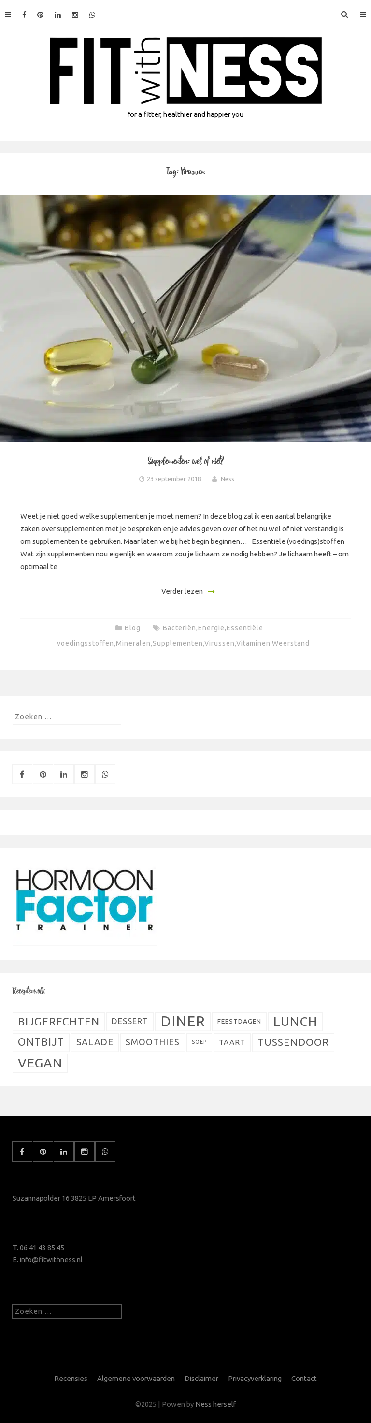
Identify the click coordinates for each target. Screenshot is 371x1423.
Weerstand (291, 643)
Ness (227, 478)
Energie (211, 628)
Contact (304, 1378)
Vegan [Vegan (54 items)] (40, 1062)
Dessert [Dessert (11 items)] (130, 1021)
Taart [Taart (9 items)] (232, 1042)
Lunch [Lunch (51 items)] (295, 1021)
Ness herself (215, 1404)
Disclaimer (201, 1378)
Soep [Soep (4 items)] (199, 1042)
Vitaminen (253, 643)
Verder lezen (182, 591)
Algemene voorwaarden (136, 1378)
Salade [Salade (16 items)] (95, 1042)
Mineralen (133, 643)
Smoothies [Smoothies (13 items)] (153, 1042)
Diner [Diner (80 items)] (182, 1021)
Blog (133, 628)
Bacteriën (179, 628)
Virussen (219, 643)
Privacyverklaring (255, 1378)
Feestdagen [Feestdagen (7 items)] (239, 1021)
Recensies (70, 1378)
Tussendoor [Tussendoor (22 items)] (293, 1042)
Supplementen (178, 643)
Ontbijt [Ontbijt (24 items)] (41, 1042)
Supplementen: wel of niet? (186, 461)
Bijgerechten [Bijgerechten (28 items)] (59, 1021)
